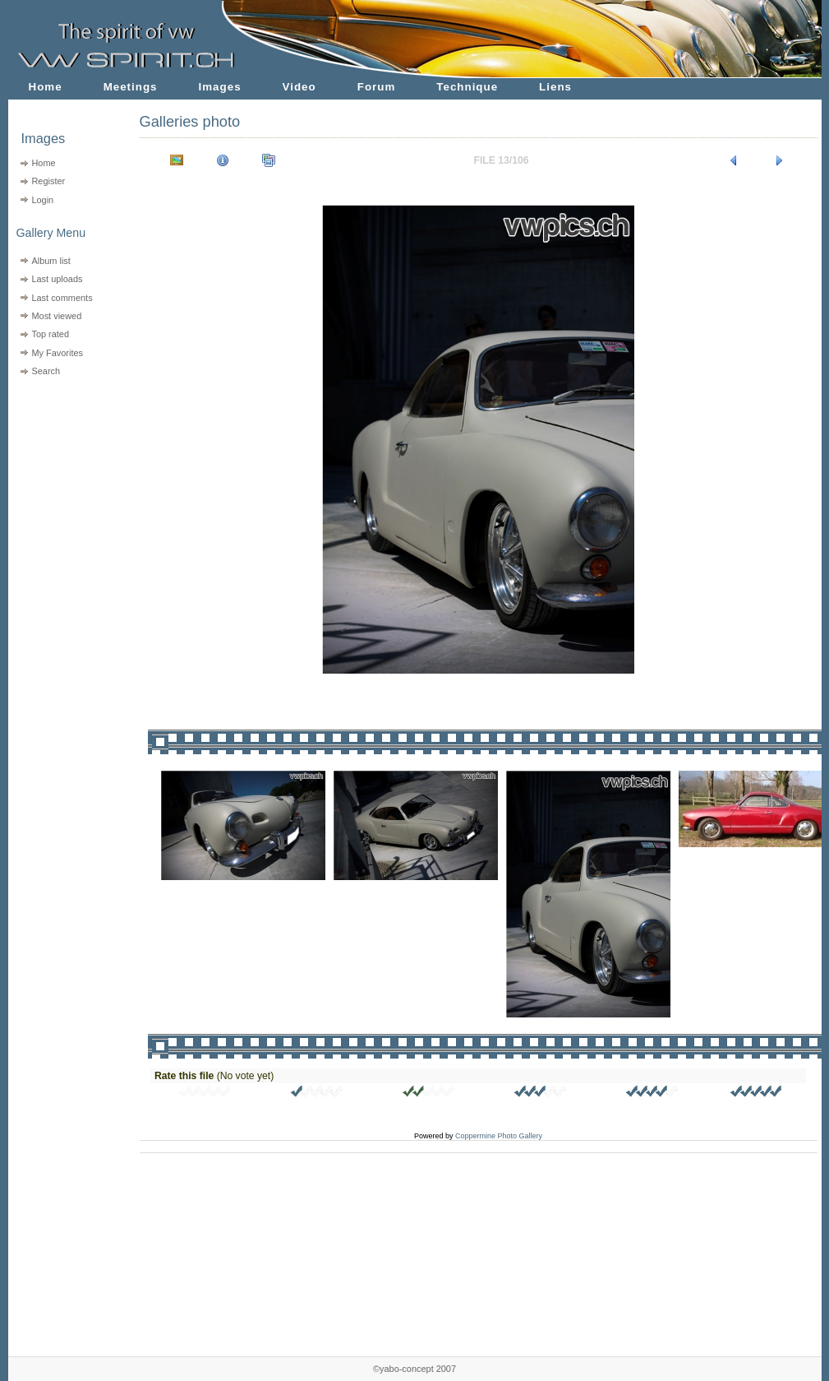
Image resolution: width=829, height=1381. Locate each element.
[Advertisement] (63, 485)
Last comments (61, 298)
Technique (467, 87)
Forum (376, 87)
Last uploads (56, 279)
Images (220, 87)
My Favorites (57, 353)
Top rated (50, 334)
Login (42, 200)
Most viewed (56, 316)
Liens (555, 87)
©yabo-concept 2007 (414, 1369)
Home (45, 87)
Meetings (131, 87)
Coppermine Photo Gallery (498, 1136)
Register (48, 181)
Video (299, 87)
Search (45, 371)
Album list (50, 261)
